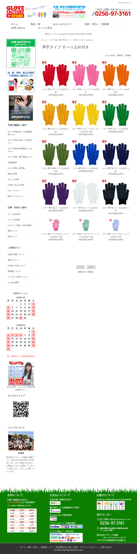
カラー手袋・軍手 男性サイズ (60, 40)
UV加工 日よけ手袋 (16, 185)
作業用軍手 (12, 162)
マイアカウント (123, 3)
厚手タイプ (12, 236)
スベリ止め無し (14, 220)
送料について (13, 260)
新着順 (128, 55)
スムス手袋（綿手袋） (17, 168)
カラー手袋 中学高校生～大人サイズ (20, 149)
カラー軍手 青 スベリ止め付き (85, 168)
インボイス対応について (18, 277)
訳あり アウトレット (16, 196)
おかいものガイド (60, 23)
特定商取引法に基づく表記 (67, 547)
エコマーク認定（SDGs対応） (20, 225)
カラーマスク (13, 191)
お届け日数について (16, 254)
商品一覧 (33, 23)
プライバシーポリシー (89, 547)
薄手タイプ (12, 231)
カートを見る (43, 27)
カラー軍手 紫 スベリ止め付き (55, 208)
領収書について (14, 271)
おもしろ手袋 (13, 179)
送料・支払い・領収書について (40, 547)
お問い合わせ (16, 27)
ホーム (12, 23)
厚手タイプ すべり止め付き (83, 40)
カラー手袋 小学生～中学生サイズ (20, 141)
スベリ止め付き (14, 214)
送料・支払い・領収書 (95, 23)
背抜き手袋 (12, 174)
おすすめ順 (109, 55)
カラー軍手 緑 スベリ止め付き (115, 129)
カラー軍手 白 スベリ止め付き (85, 208)
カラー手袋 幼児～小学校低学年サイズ (20, 133)
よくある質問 (13, 282)
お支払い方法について (17, 266)
